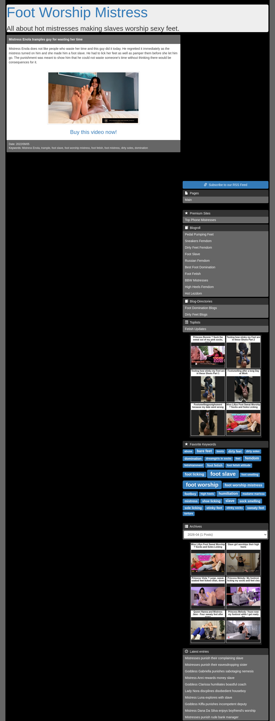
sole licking (193, 507)
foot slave (57, 148)
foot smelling (249, 474)
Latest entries (197, 651)
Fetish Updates (195, 329)
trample (45, 148)
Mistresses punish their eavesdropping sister (216, 664)
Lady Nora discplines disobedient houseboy (215, 691)
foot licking (194, 474)
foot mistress (112, 148)
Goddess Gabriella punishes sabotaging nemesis (219, 671)
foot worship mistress (77, 148)
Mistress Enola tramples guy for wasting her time (46, 39)
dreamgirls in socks (218, 458)
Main (188, 200)
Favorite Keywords (200, 444)
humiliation (228, 493)
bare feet (204, 451)
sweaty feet (255, 507)
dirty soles (127, 148)
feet (237, 458)
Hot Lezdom (193, 293)
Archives (193, 526)
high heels (207, 493)
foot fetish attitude (239, 465)
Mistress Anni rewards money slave (209, 678)
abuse (188, 451)
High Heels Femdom (199, 287)
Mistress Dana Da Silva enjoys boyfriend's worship (220, 710)
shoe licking (211, 501)
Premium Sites (197, 213)
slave (229, 501)
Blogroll (192, 228)
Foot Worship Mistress (77, 12)
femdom (252, 458)
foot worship (202, 484)
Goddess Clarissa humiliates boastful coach (215, 684)
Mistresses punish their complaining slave (214, 658)
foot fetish (97, 148)
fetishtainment (193, 465)
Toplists (192, 322)
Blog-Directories (198, 301)
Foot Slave (192, 254)
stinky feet (214, 507)
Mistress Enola (31, 148)
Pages (192, 193)
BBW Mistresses (196, 280)
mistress (191, 501)
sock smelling (249, 501)
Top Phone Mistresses (200, 220)
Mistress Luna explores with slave (208, 697)
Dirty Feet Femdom (198, 247)
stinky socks (234, 507)
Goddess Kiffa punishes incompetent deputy (216, 704)
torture (188, 513)
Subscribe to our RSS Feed (225, 185)
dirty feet (235, 451)
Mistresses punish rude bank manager (211, 717)
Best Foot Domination (200, 267)
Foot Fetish (193, 274)
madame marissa (253, 493)
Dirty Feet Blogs (196, 314)
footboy (190, 493)
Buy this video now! (93, 132)
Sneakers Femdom (198, 241)
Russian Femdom (197, 260)
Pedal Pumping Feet (199, 234)
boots (220, 451)
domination (141, 148)
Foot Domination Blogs (201, 308)
